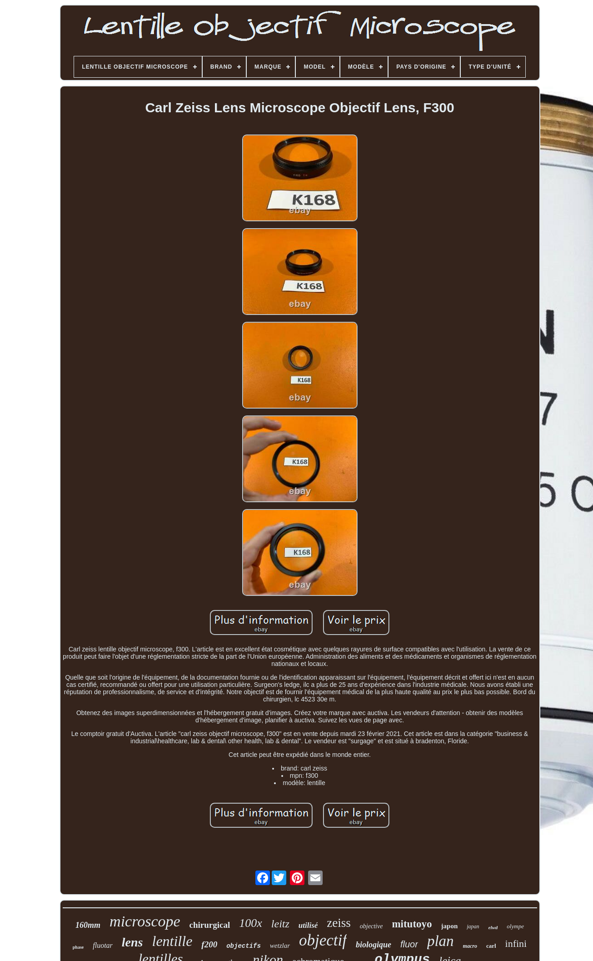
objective (371, 926)
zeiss (338, 923)
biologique (373, 944)
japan (473, 926)
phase (78, 947)
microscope (145, 921)
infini (516, 943)
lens (132, 942)
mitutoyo (412, 924)
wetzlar (280, 945)
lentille (172, 941)
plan (440, 941)
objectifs (243, 946)
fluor (409, 944)
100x (250, 923)
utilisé (308, 925)
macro (470, 946)
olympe (515, 926)
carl (491, 945)
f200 (209, 944)
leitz (280, 924)
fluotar (103, 945)
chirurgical (209, 925)
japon (449, 926)
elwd (493, 927)
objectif (323, 940)
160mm (87, 925)
